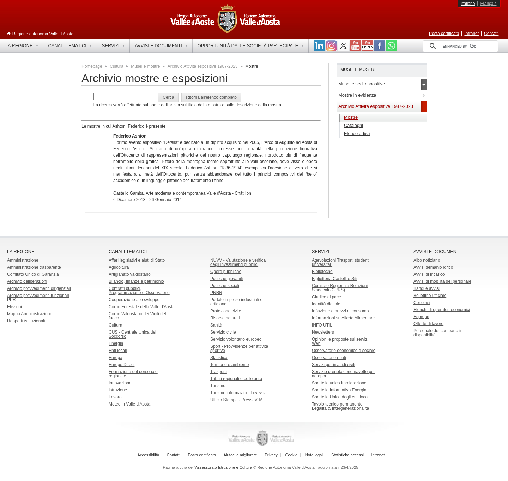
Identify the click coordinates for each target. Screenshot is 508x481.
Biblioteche (322, 271)
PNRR (216, 292)
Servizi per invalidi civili (333, 364)
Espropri (421, 316)
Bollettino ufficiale (429, 295)
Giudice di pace (326, 296)
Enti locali (118, 350)
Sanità (216, 325)
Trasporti (218, 371)
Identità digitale (326, 304)
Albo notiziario (426, 260)
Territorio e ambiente (229, 364)
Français (488, 3)
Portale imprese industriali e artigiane (236, 301)
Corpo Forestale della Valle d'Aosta (142, 306)
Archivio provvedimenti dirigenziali (39, 288)
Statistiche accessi (347, 455)
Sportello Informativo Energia (339, 390)
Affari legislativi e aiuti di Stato (137, 260)
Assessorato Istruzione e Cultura (223, 467)
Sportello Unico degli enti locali (340, 397)
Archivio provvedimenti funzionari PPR (38, 297)
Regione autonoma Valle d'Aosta (43, 33)
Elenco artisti (357, 133)
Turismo (217, 385)
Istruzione (118, 390)
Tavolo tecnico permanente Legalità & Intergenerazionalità (340, 406)
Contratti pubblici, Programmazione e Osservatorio (139, 290)
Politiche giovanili (226, 278)
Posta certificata (444, 33)
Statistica (219, 357)
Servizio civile (223, 332)
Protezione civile (225, 311)
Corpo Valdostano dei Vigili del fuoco (137, 316)
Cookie (291, 455)
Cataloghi (353, 125)
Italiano (468, 3)
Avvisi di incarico (429, 274)
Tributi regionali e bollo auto (236, 378)
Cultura (116, 66)
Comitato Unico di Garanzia (33, 274)
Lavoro (115, 397)
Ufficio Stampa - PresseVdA (236, 399)
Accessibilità (148, 455)
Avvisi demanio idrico (433, 267)
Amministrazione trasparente (34, 267)
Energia (116, 343)
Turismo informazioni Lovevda (238, 392)
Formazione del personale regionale (133, 373)
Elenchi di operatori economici (441, 309)
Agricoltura (119, 267)
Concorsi (421, 302)
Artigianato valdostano (130, 274)
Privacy (271, 455)
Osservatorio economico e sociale (343, 350)
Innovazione (120, 382)
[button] (168, 97)
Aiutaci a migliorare (240, 455)
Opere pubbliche (225, 271)
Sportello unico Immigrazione (339, 382)
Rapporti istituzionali (26, 320)
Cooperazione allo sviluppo (134, 299)
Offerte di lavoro (428, 323)
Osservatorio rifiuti (329, 357)
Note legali (314, 455)
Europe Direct (121, 364)
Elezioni (14, 306)
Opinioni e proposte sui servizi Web (340, 341)
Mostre (351, 117)
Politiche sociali (224, 285)
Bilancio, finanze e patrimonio (136, 281)
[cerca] (459, 46)
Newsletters (323, 332)
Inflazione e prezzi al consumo (340, 311)
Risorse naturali (225, 318)
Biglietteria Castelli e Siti (334, 278)
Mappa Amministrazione (29, 313)
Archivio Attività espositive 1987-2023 (203, 66)
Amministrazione (22, 260)
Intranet (471, 33)
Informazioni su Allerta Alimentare (343, 318)
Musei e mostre (145, 66)
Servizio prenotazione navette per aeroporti (343, 373)
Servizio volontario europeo (235, 339)
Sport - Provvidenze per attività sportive (239, 348)
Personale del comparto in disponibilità (437, 332)
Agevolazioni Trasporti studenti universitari (340, 262)
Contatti (491, 33)
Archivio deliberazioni (27, 281)
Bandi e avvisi (426, 288)
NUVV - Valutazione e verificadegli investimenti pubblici (238, 262)
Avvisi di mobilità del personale (442, 281)
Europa (115, 357)
